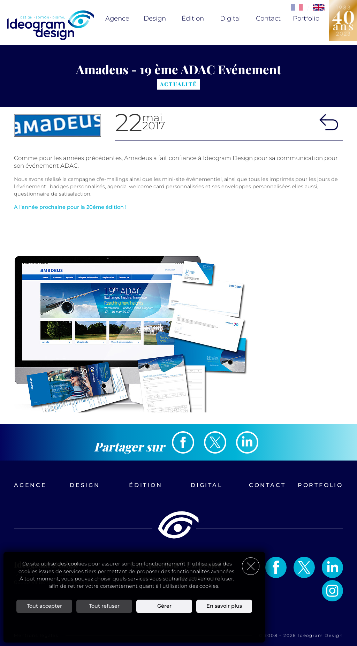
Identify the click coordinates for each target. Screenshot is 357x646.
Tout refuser (104, 606)
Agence (117, 18)
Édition (193, 18)
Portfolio (306, 18)
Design (155, 18)
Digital (230, 18)
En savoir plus (224, 606)
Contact (268, 18)
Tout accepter (44, 606)
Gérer (164, 606)
